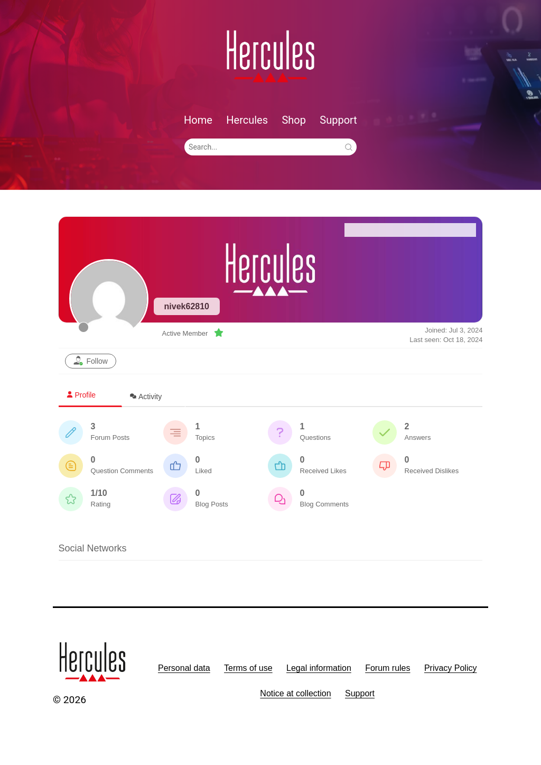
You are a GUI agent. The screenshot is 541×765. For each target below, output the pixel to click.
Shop (294, 120)
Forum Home (378, 230)
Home (198, 120)
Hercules (247, 120)
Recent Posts (442, 230)
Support (338, 120)
